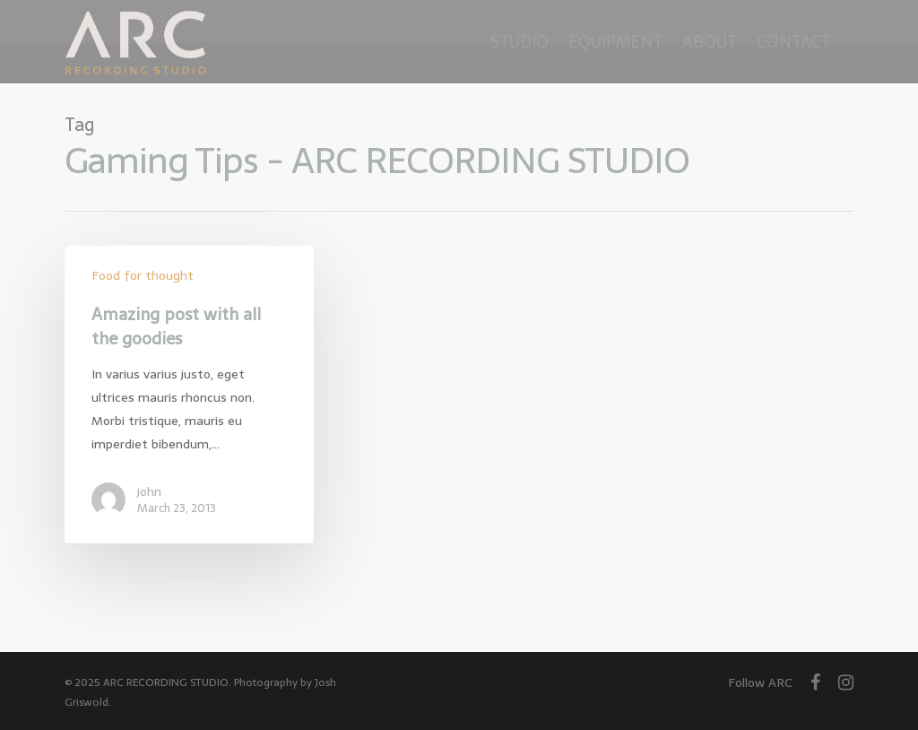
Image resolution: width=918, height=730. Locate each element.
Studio (519, 42)
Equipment (615, 42)
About (709, 42)
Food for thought (142, 275)
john (149, 491)
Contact (793, 42)
